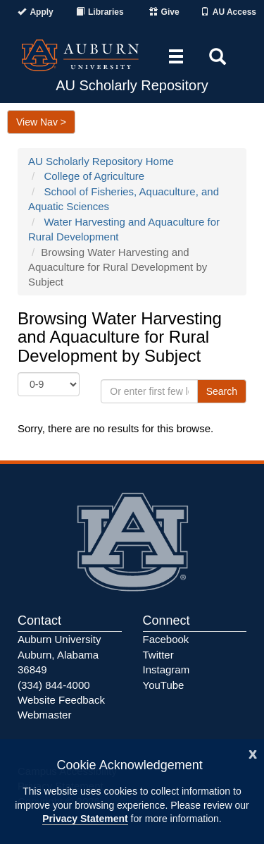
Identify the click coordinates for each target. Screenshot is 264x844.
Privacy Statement (84, 818)
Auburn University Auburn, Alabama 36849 (59, 654)
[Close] (253, 752)
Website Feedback (61, 700)
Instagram (166, 669)
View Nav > (41, 122)
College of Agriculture (94, 176)
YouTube (163, 685)
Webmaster (44, 715)
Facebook (166, 639)
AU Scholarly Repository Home (101, 161)
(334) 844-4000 (54, 685)
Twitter (158, 655)
